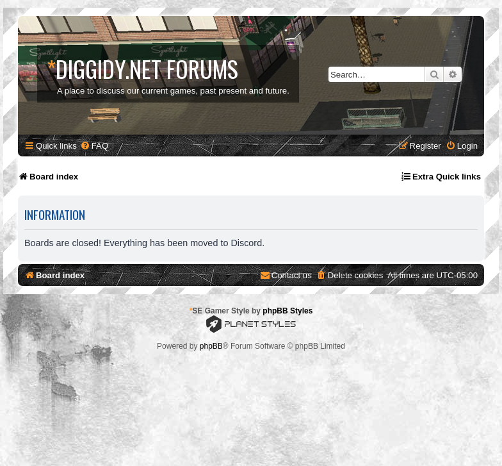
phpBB (211, 346)
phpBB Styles (287, 310)
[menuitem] (94, 146)
